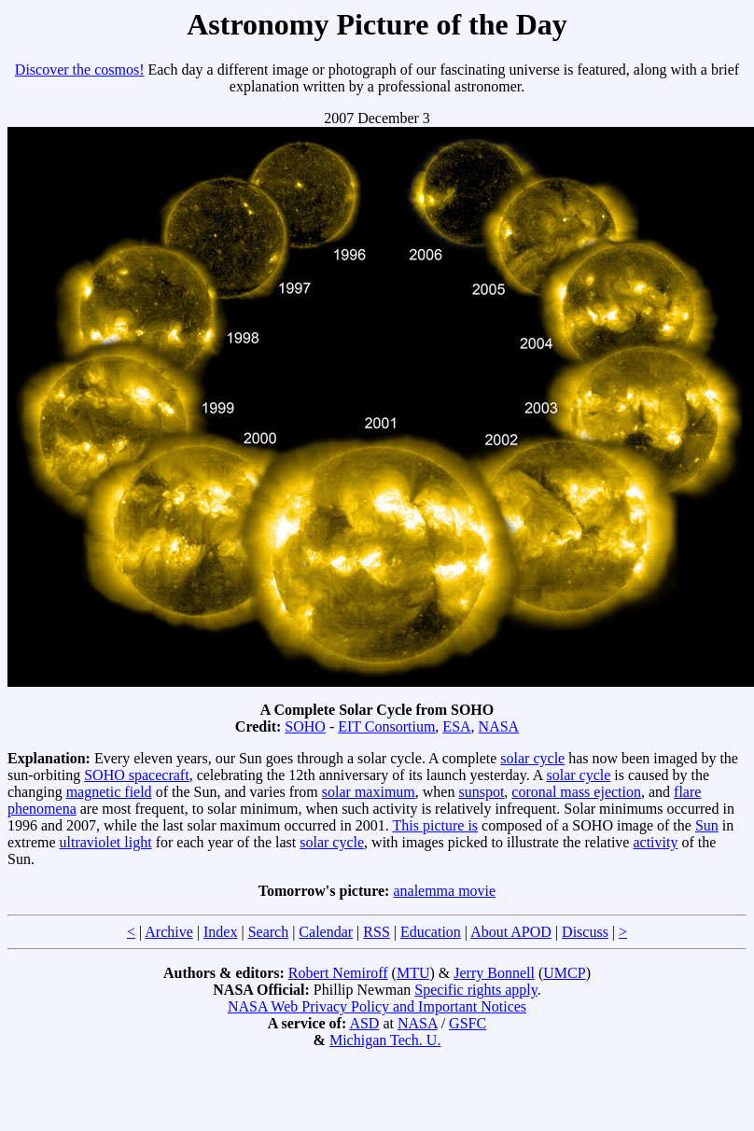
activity (655, 842)
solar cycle (532, 758)
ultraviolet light (106, 842)
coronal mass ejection (576, 792)
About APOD (511, 932)
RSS (376, 932)
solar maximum (368, 792)
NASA (499, 726)
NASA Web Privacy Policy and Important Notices (377, 1006)
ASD (364, 1023)
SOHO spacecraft (136, 775)
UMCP (564, 973)
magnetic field (109, 792)
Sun (707, 825)
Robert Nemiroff (338, 973)
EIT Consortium (386, 726)
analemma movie (444, 891)
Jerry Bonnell (494, 973)
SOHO (305, 726)
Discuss (585, 932)
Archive (169, 932)
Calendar (326, 932)
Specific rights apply (475, 990)
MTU (413, 973)
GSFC (467, 1023)
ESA (456, 726)
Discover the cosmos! (80, 69)
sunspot (481, 792)
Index (220, 932)
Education (430, 932)
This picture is (436, 825)
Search (268, 932)
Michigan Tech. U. (384, 1040)
